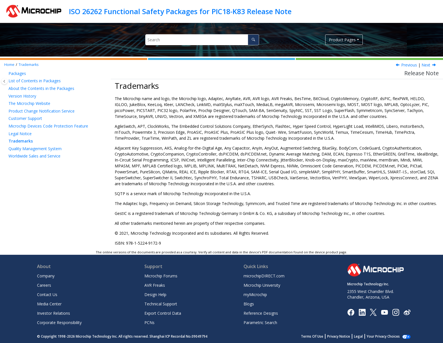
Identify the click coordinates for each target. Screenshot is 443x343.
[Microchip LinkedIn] (362, 311)
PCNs (149, 322)
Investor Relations (53, 313)
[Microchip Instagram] (395, 311)
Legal (358, 336)
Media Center (49, 304)
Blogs (249, 304)
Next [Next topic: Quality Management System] (426, 65)
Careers (44, 285)
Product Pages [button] (342, 39)
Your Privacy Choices (383, 336)
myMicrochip (255, 294)
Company (46, 276)
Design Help (155, 294)
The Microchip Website (29, 103)
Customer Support (25, 118)
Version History (22, 96)
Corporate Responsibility (59, 322)
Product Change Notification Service (41, 111)
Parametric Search (260, 322)
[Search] (253, 39)
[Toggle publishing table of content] (4, 81)
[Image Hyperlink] (384, 312)
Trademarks (29, 64)
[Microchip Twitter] (373, 311)
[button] (6, 73)
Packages (17, 73)
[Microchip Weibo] (407, 312)
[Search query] (202, 39)
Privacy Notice (338, 336)
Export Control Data (162, 313)
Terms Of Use (312, 336)
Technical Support (160, 304)
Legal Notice (20, 133)
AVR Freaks (154, 285)
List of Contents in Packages (34, 80)
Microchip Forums (160, 276)
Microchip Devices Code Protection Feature (48, 126)
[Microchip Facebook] (350, 311)
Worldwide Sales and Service (34, 156)
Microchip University (262, 285)
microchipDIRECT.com (264, 276)
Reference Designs (261, 313)
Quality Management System (35, 148)
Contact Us (47, 294)
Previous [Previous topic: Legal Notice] (409, 65)
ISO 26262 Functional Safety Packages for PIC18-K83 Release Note (180, 11)
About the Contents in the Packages (41, 88)
